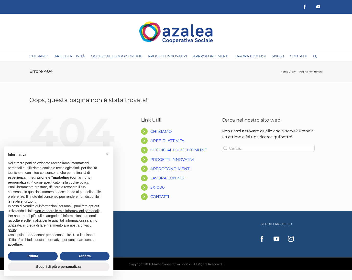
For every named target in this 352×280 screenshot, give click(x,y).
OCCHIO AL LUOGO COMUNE (178, 150)
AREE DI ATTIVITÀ (167, 140)
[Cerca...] (268, 148)
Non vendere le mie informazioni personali (67, 211)
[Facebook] (262, 238)
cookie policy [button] (78, 182)
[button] (315, 56)
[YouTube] (276, 238)
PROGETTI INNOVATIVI (172, 159)
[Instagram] (291, 238)
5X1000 (157, 187)
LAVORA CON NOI (167, 178)
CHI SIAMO (161, 131)
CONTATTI (159, 196)
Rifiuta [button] (32, 256)
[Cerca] (225, 148)
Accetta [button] (84, 256)
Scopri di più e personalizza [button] (58, 267)
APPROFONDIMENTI (170, 168)
